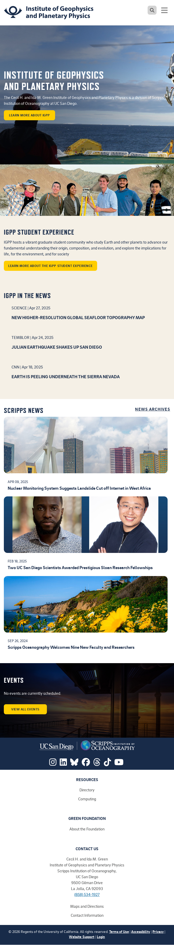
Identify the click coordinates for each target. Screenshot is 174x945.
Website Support (81, 936)
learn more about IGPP (29, 115)
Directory (87, 789)
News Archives (152, 409)
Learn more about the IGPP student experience (50, 266)
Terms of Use (119, 931)
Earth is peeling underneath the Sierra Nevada (66, 376)
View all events (25, 709)
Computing (87, 798)
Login (101, 936)
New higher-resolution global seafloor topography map (78, 317)
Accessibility (140, 931)
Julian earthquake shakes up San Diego (57, 347)
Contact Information (87, 915)
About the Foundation (87, 828)
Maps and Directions (87, 906)
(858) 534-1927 (87, 894)
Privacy (158, 931)
